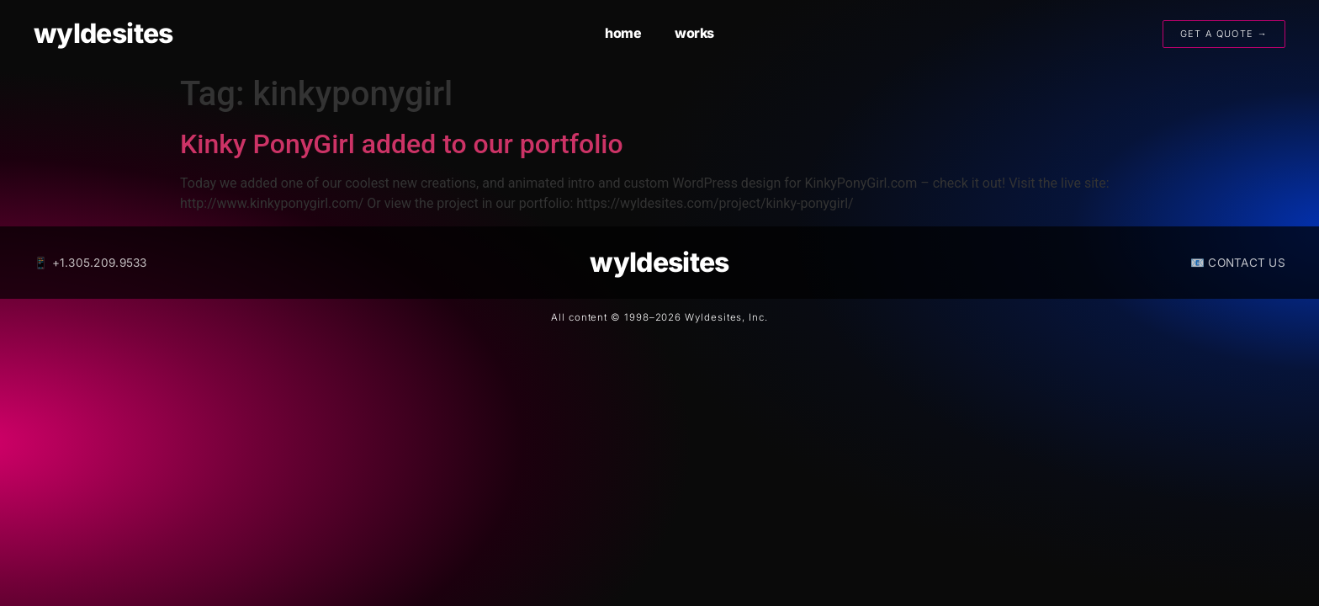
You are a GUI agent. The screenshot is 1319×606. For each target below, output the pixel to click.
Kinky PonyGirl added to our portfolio (401, 144)
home (623, 32)
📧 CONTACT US (1237, 262)
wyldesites (103, 33)
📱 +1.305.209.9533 (90, 262)
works (694, 32)
